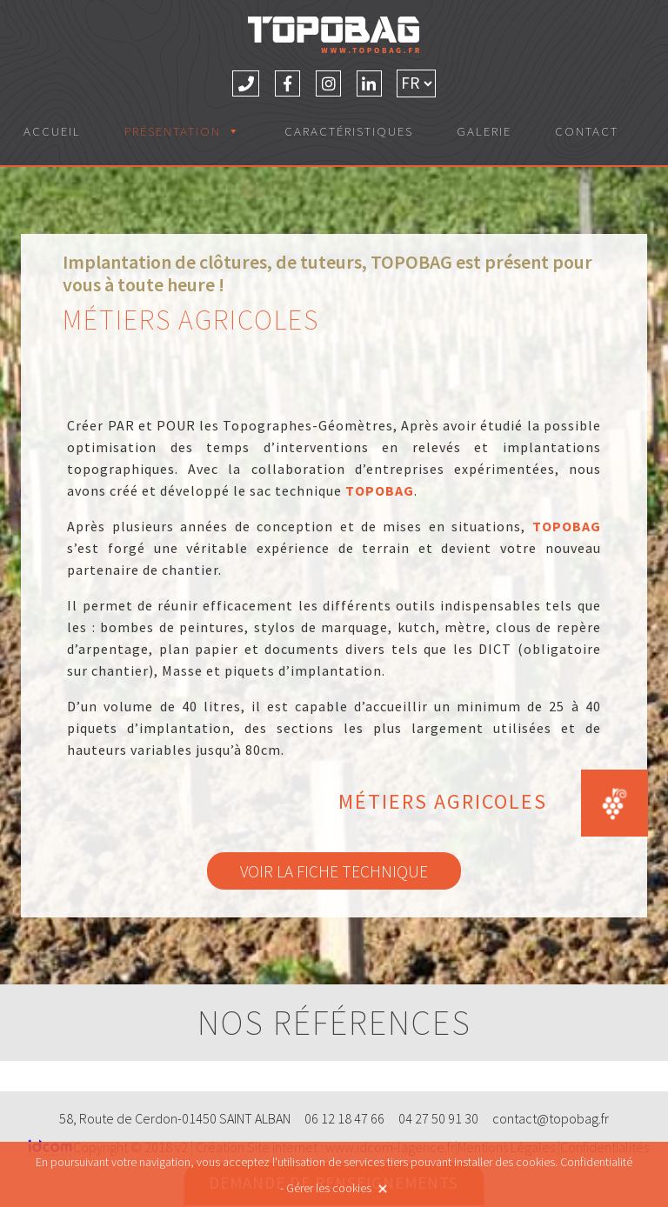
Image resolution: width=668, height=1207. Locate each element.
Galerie (484, 131)
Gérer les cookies (328, 1188)
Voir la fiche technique (334, 870)
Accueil (52, 131)
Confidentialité (596, 1162)
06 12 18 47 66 (344, 1118)
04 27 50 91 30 (438, 1118)
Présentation (182, 131)
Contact (586, 131)
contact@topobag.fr (550, 1118)
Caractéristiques (348, 131)
